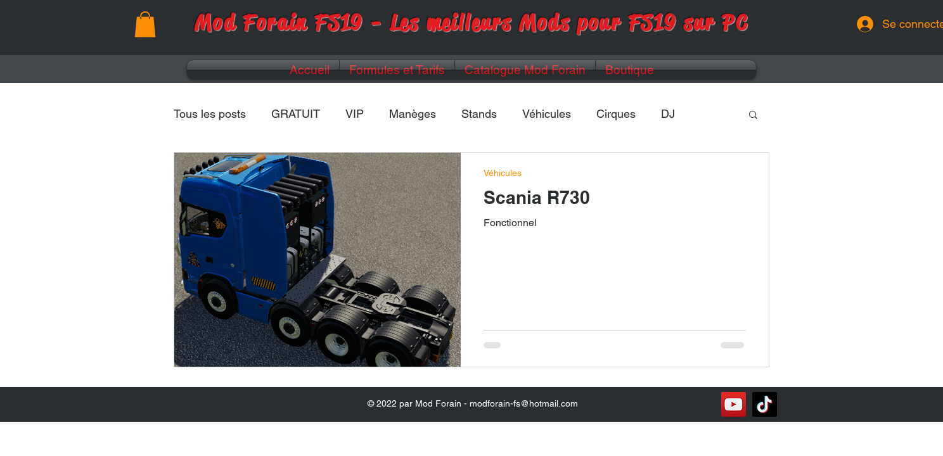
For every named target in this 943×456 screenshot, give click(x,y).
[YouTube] (733, 404)
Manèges (412, 113)
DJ (668, 113)
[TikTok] (764, 404)
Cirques (616, 113)
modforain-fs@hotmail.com (524, 403)
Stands (479, 113)
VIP (354, 113)
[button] (145, 24)
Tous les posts (210, 113)
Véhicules (546, 113)
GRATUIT (295, 113)
